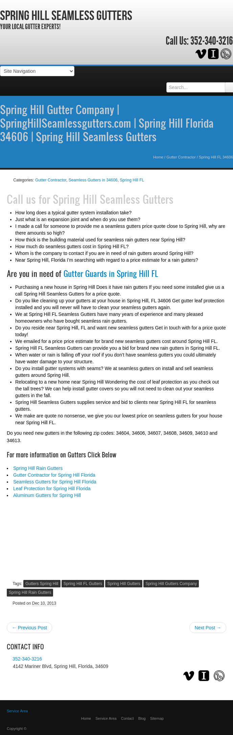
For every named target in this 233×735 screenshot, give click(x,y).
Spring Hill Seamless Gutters (66, 15)
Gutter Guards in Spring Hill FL (111, 273)
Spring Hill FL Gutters (83, 583)
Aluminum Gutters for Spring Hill (47, 495)
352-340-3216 (211, 41)
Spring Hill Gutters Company (171, 583)
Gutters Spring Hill (41, 583)
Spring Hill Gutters (123, 583)
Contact (127, 718)
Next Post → (207, 627)
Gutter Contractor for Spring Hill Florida (54, 475)
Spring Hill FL (132, 180)
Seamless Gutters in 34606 (93, 180)
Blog (142, 718)
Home (158, 157)
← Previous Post (29, 627)
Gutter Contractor (180, 157)
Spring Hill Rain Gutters (38, 468)
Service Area (105, 718)
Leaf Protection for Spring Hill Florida (52, 488)
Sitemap (157, 718)
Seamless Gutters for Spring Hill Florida (54, 481)
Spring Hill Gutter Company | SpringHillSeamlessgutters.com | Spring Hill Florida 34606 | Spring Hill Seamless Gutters (107, 123)
